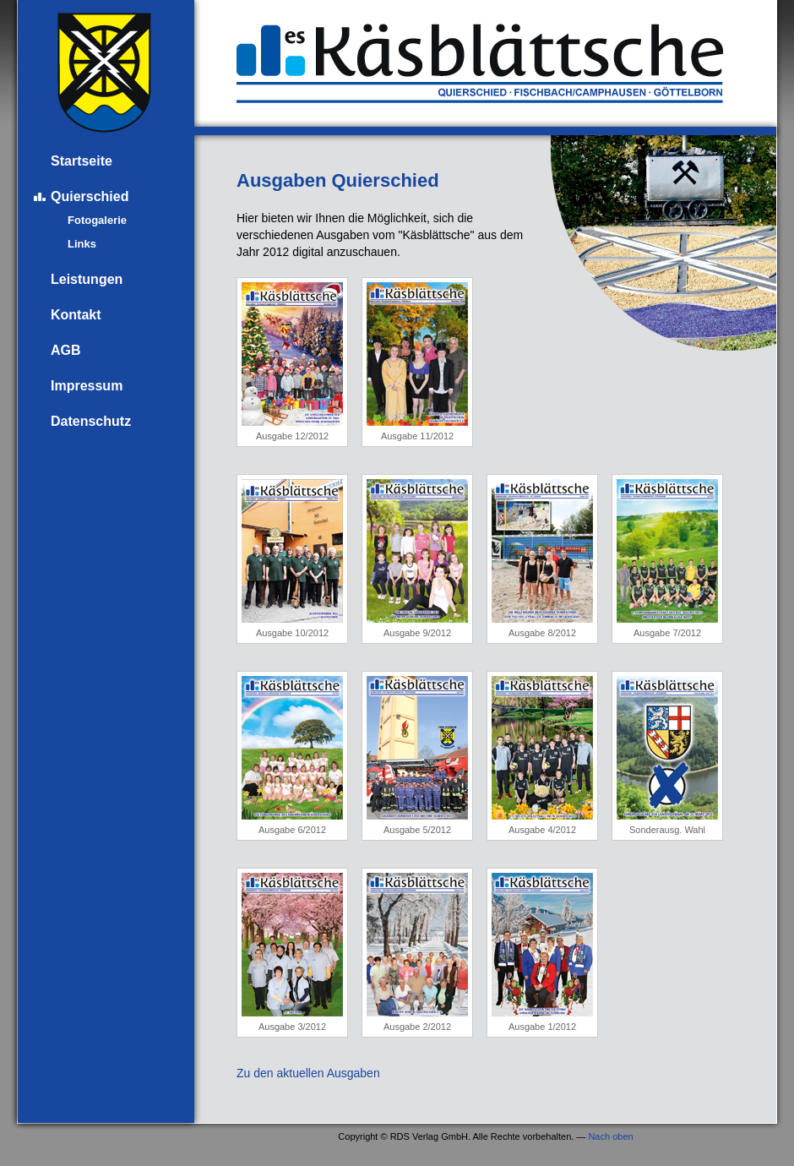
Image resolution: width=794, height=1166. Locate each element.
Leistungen (86, 279)
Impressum (86, 386)
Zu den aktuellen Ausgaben (308, 1073)
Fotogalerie (97, 220)
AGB (66, 350)
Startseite (81, 161)
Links (82, 243)
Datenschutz (91, 421)
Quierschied (89, 196)
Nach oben (610, 1136)
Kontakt (76, 315)
